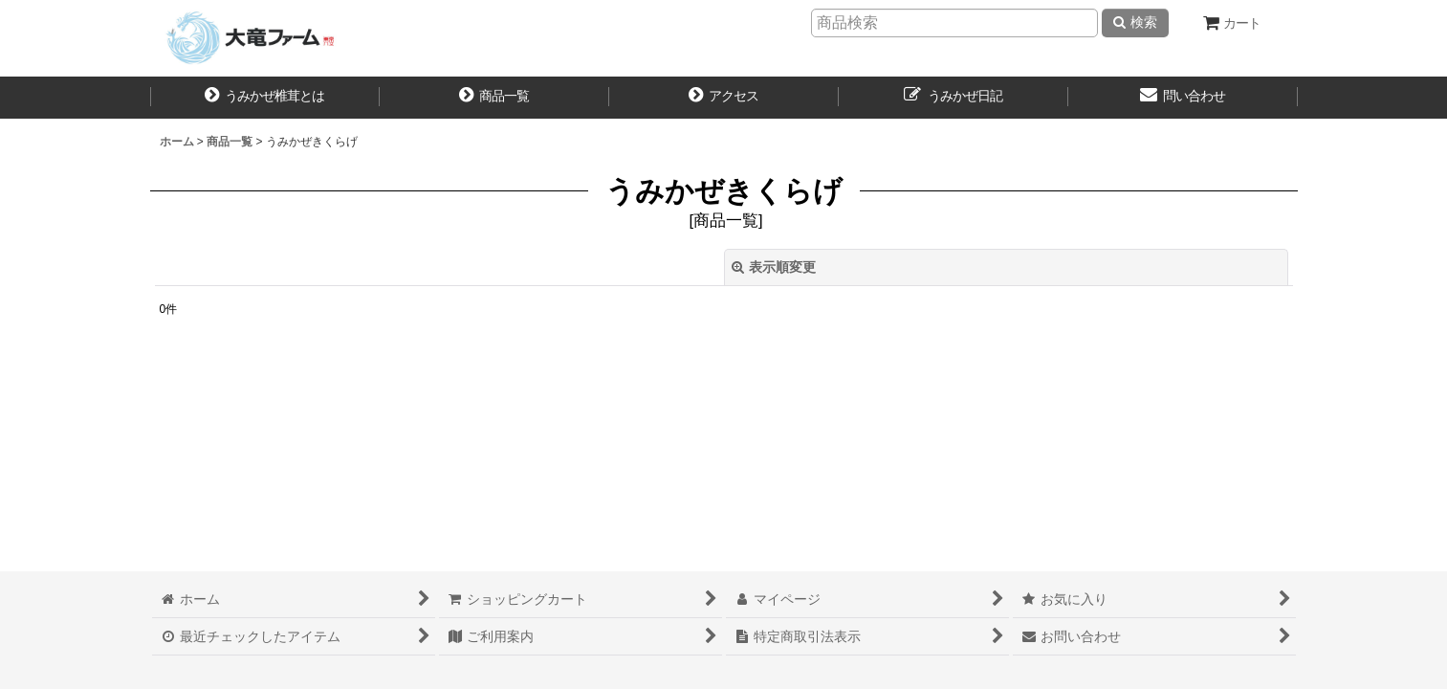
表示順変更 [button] (774, 267)
